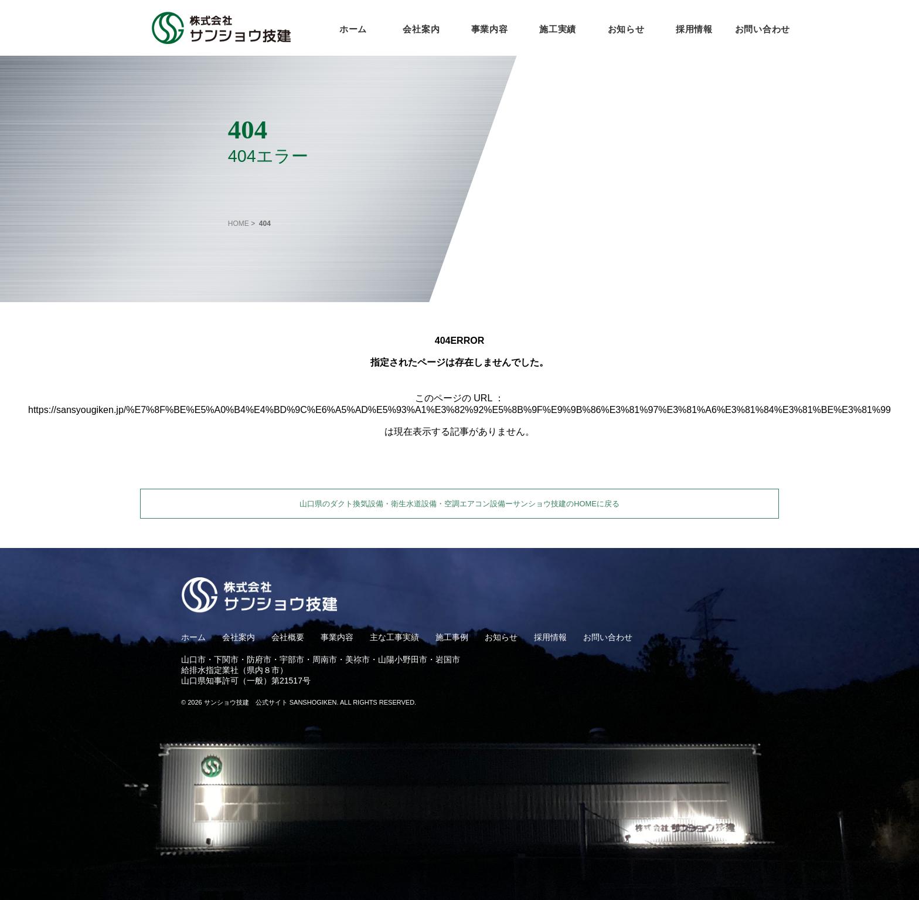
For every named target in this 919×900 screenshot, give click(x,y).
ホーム (353, 29)
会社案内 (421, 29)
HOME (238, 223)
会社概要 (287, 637)
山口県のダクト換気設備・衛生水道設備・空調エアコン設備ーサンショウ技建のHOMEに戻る (459, 503)
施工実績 (557, 29)
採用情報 (694, 29)
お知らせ (626, 29)
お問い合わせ (763, 29)
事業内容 (489, 29)
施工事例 (451, 637)
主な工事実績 (394, 637)
